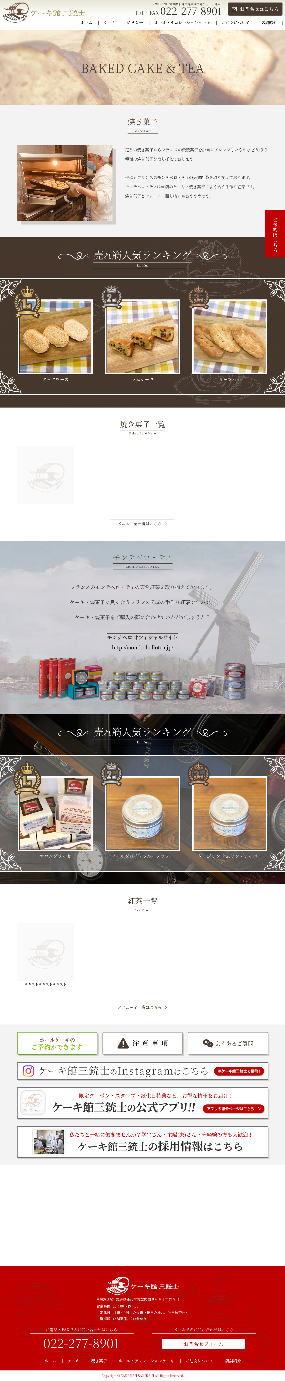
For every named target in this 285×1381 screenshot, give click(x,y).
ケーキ (110, 22)
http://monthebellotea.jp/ (142, 647)
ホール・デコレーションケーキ (182, 22)
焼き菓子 (135, 22)
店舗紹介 (269, 22)
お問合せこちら (259, 8)
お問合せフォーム (203, 1343)
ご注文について (236, 22)
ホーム (86, 22)
